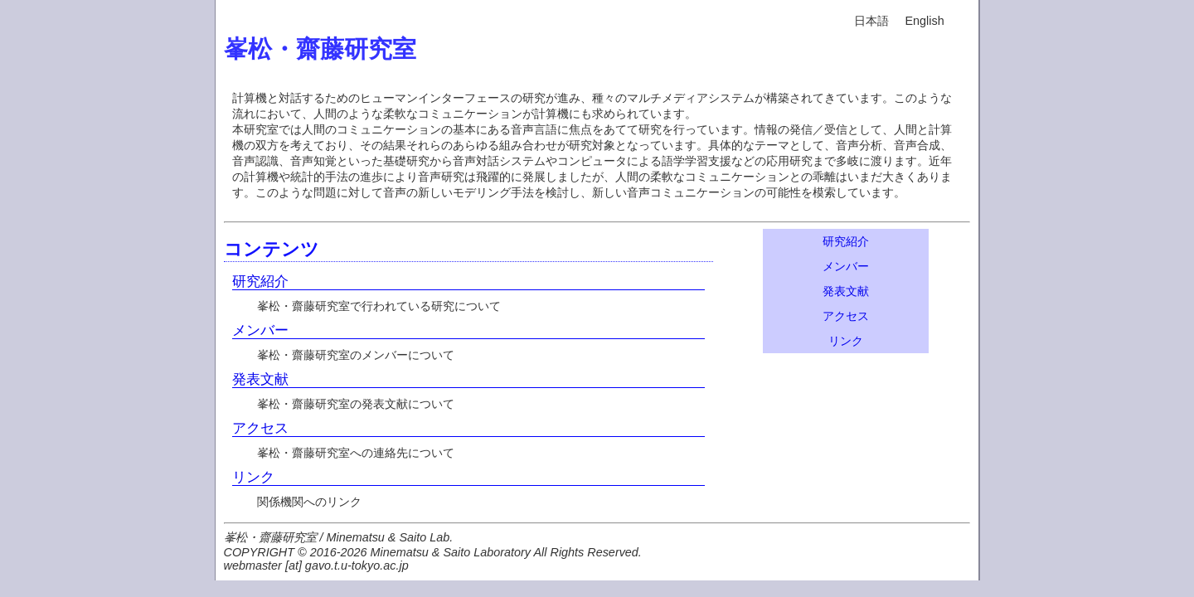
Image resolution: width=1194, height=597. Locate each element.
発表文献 (260, 379)
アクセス (260, 428)
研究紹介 (260, 281)
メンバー (260, 330)
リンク (253, 476)
